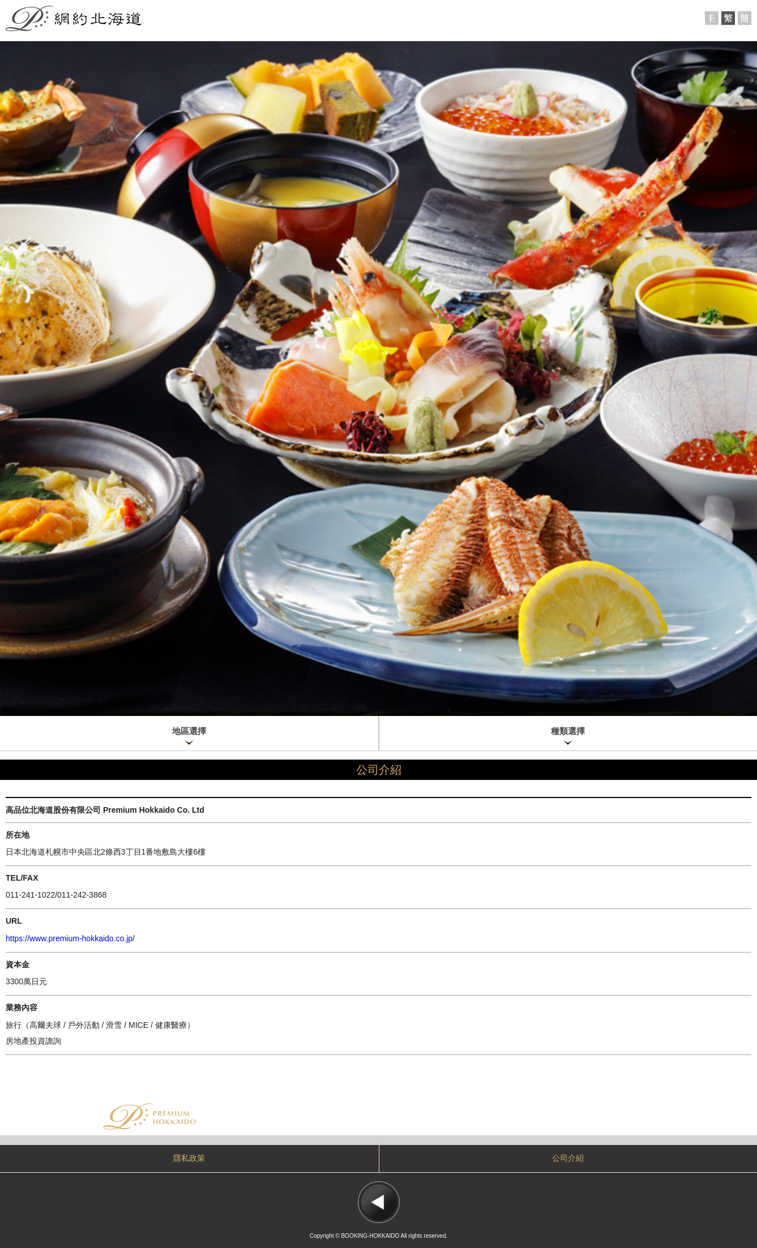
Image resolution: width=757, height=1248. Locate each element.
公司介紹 (568, 1158)
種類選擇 (568, 731)
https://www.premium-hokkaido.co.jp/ (70, 938)
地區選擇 (189, 731)
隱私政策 (189, 1158)
